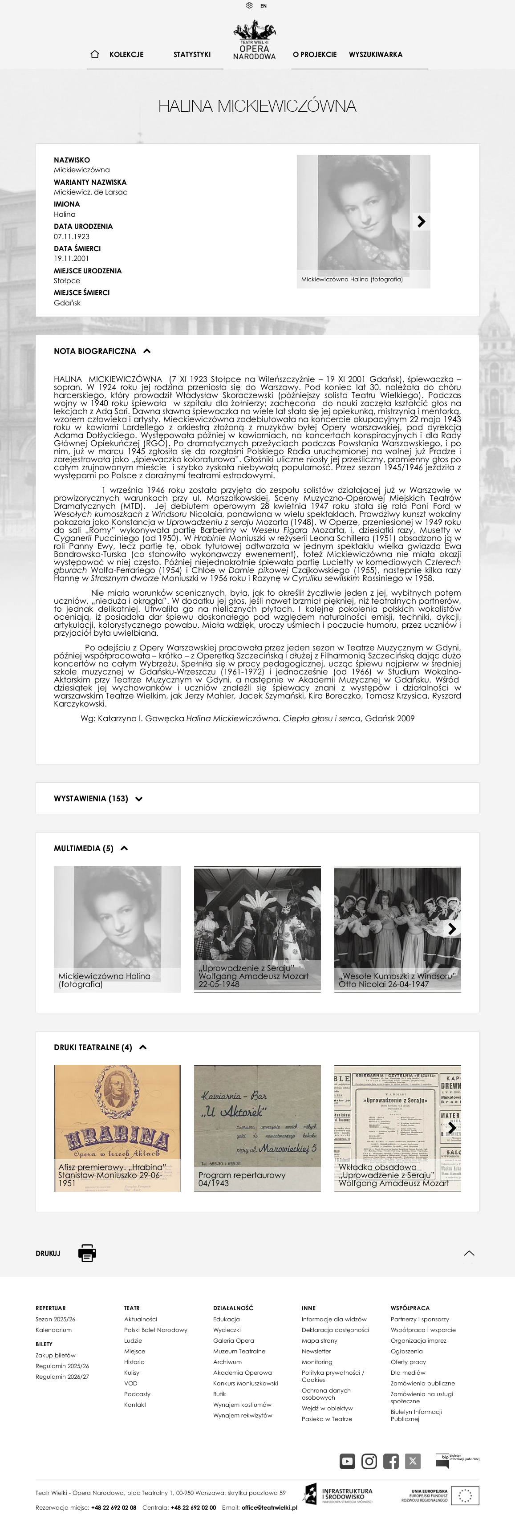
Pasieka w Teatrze (327, 1418)
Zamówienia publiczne (423, 1383)
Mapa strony (319, 1340)
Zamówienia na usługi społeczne (422, 1397)
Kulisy (131, 1372)
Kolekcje (126, 54)
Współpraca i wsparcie (423, 1329)
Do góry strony (469, 1253)
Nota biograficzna (102, 351)
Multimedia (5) (91, 848)
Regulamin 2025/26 (62, 1365)
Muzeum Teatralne (239, 1351)
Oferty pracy (408, 1361)
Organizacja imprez (418, 1340)
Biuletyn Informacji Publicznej (416, 1415)
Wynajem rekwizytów (242, 1415)
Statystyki (192, 54)
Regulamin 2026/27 (62, 1376)
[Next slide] (421, 222)
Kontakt (135, 1404)
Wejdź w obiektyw (327, 1408)
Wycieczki (227, 1329)
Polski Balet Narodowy (155, 1329)
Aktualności (140, 1319)
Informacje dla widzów (334, 1319)
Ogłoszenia (407, 1351)
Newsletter (316, 1351)
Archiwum (227, 1361)
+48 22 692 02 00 (193, 1507)
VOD (131, 1383)
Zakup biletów (56, 1355)
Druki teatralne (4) (100, 1047)
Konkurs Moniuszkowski (245, 1383)
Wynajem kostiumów (242, 1404)
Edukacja (226, 1319)
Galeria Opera (233, 1340)
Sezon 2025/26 (55, 1319)
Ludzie (133, 1340)
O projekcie (315, 54)
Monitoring (317, 1361)
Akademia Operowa (242, 1372)
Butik (219, 1393)
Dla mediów (408, 1372)
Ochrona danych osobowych (326, 1394)
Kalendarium (54, 1329)
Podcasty (137, 1393)
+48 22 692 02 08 (113, 1507)
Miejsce (134, 1351)
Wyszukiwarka (376, 54)
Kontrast (249, 5)
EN (263, 5)
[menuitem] (95, 54)
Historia (134, 1361)
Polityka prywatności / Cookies (333, 1376)
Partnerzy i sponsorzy (420, 1319)
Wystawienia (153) (98, 798)
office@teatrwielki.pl (269, 1507)
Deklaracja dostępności (335, 1329)
